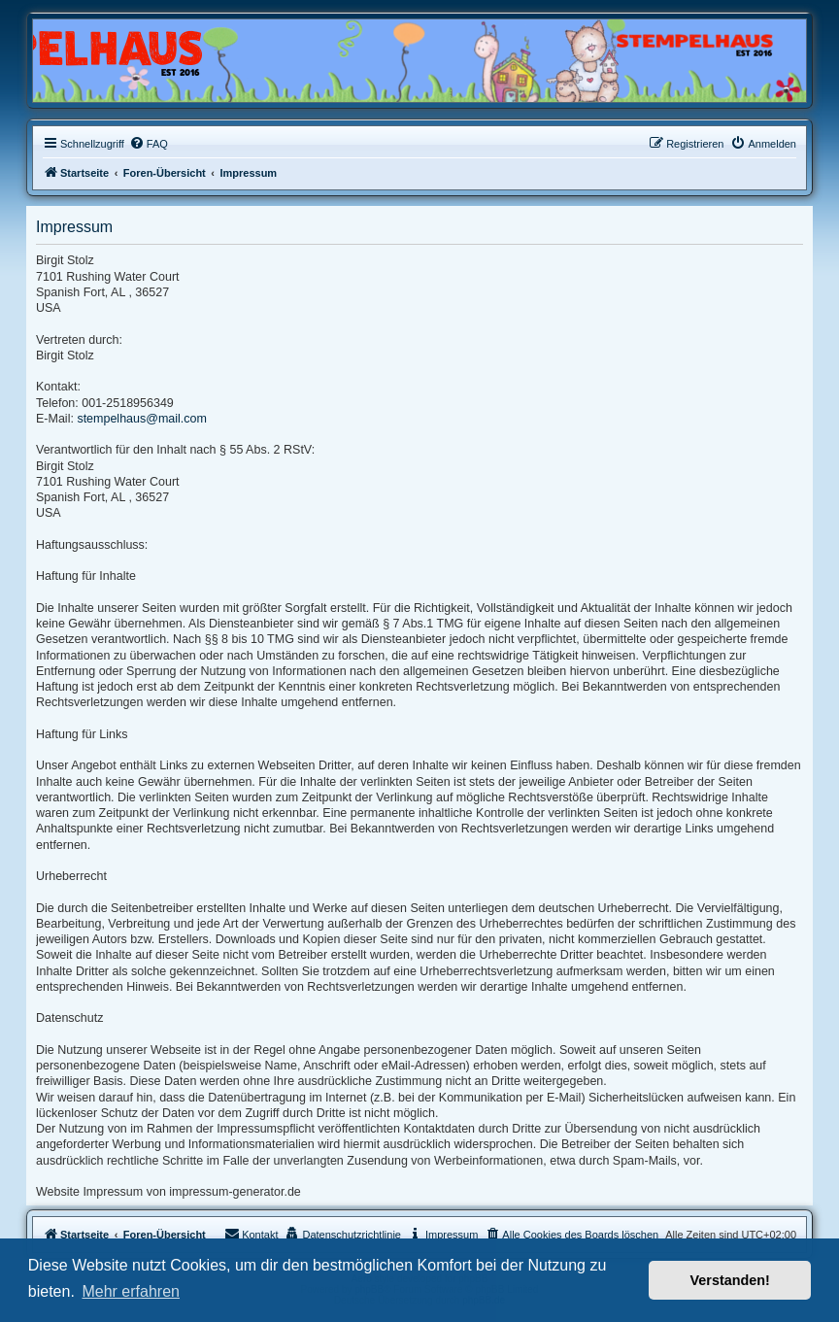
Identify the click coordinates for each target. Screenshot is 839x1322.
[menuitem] (148, 143)
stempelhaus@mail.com (142, 418)
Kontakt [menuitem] (251, 1233)
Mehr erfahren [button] (131, 1291)
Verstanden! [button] (730, 1280)
